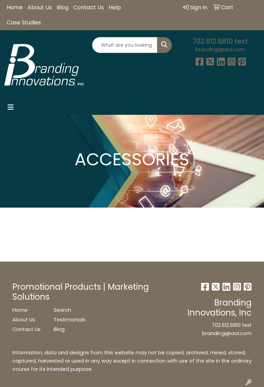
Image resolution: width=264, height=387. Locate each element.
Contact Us (88, 7)
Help (115, 7)
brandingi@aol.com (220, 49)
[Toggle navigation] (10, 107)
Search (62, 310)
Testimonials (70, 319)
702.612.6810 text (220, 41)
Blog (62, 7)
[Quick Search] (124, 45)
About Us (40, 7)
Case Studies (24, 22)
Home (15, 7)
